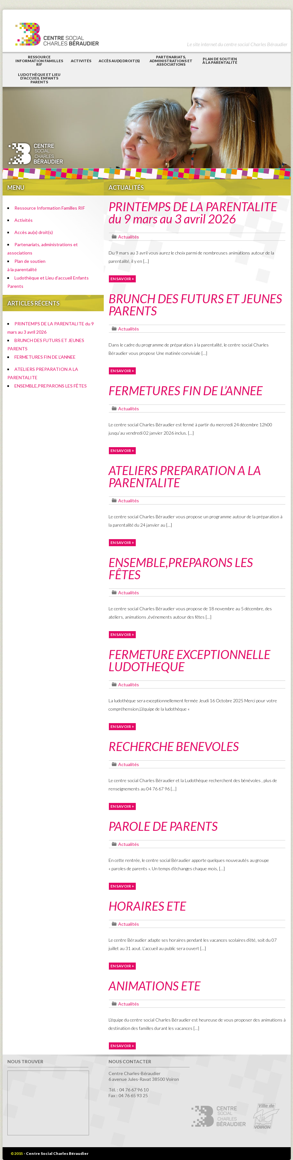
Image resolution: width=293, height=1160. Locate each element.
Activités (81, 61)
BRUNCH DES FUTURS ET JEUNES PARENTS (195, 304)
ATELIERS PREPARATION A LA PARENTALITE (185, 476)
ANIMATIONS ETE (154, 985)
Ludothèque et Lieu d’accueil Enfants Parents (39, 78)
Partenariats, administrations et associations (171, 60)
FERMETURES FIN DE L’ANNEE (45, 357)
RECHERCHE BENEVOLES (174, 746)
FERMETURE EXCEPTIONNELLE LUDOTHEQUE (189, 660)
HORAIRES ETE (147, 905)
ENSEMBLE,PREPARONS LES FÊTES (50, 385)
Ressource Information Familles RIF (39, 60)
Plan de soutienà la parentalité (219, 61)
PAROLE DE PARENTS (163, 826)
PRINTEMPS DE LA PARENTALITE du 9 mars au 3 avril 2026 (193, 212)
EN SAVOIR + (122, 278)
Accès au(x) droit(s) (119, 61)
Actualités (128, 236)
